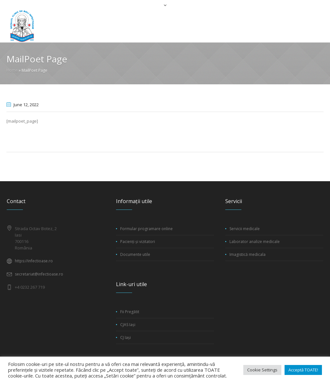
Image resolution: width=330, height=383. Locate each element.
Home (12, 70)
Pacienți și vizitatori (137, 241)
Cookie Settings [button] (262, 370)
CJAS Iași (127, 324)
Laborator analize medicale (254, 241)
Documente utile (135, 254)
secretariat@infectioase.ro (39, 274)
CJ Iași (125, 337)
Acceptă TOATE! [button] (303, 370)
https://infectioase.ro (34, 261)
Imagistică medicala (247, 254)
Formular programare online (146, 228)
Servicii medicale (244, 228)
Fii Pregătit (129, 311)
